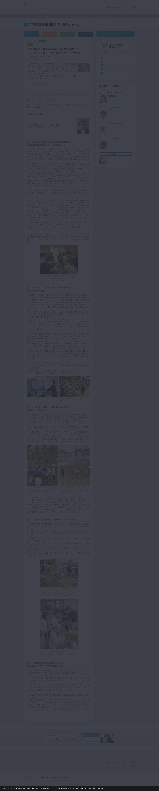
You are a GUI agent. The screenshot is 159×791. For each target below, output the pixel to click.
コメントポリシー (76, 3)
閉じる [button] (153, 787)
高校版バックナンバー (49, 35)
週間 (115, 65)
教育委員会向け (58, 16)
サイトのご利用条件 (62, 3)
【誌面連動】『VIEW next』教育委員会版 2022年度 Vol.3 (46, 45)
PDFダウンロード (60, 93)
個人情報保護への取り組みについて (117, 780)
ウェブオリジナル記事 (31, 34)
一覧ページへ (59, 720)
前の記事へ (33, 720)
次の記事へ (84, 720)
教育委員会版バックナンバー (67, 35)
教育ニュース (67, 7)
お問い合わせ (109, 3)
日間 (104, 65)
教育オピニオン (85, 7)
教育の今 (115, 7)
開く (118, 2)
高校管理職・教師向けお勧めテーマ (78, 12)
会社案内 (132, 780)
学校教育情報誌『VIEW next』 (43, 12)
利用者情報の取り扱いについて (93, 3)
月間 (126, 65)
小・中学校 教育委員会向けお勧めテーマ (115, 12)
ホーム (28, 16)
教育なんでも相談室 (101, 7)
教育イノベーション (128, 7)
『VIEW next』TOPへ (93, 25)
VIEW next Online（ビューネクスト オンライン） (32, 760)
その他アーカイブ (86, 35)
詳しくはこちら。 (109, 787)
